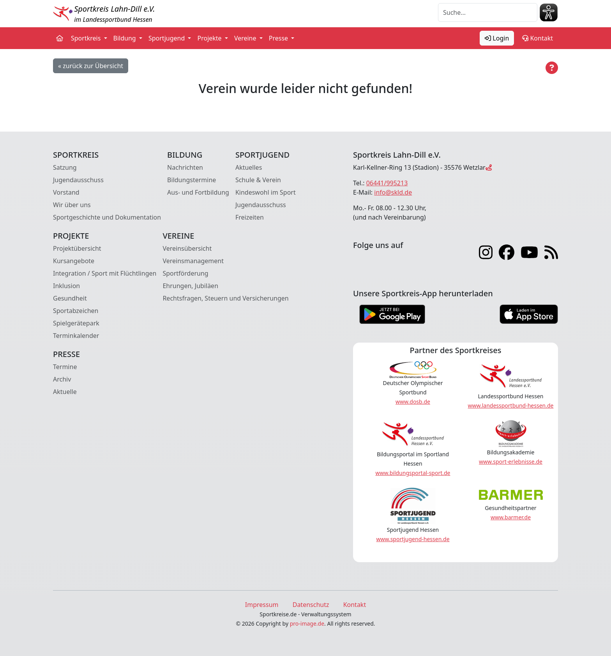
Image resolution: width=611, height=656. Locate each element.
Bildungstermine (191, 180)
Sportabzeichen (76, 310)
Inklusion (66, 285)
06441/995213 (387, 183)
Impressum (262, 604)
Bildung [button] (125, 38)
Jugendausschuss (78, 180)
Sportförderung (185, 273)
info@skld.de (393, 192)
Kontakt (537, 38)
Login (497, 38)
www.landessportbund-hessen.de (511, 405)
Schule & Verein (258, 180)
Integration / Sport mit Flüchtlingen (104, 273)
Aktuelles (248, 167)
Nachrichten (185, 167)
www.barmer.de (511, 517)
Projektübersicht (77, 248)
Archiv (62, 379)
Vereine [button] (246, 38)
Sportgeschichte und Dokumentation (107, 217)
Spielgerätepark (76, 323)
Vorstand (66, 192)
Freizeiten (249, 217)
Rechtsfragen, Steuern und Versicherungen (225, 298)
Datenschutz (311, 604)
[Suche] (487, 12)
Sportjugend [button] (167, 38)
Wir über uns (72, 204)
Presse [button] (279, 38)
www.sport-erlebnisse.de (510, 461)
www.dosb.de (413, 401)
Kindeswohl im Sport (265, 192)
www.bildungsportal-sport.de (412, 473)
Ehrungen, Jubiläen (190, 285)
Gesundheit (70, 298)
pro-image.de (307, 623)
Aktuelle (65, 391)
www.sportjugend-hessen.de (412, 539)
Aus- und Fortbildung (198, 192)
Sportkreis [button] (86, 38)
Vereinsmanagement (193, 261)
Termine (65, 366)
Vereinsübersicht (187, 248)
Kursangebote (73, 261)
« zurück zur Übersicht (90, 66)
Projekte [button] (210, 38)
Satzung (65, 167)
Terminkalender (76, 335)
